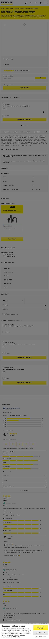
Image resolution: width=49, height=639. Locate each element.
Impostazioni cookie (40, 636)
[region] (24, 631)
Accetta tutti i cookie (40, 627)
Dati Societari (16, 637)
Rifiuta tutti (41, 632)
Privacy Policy (9, 637)
